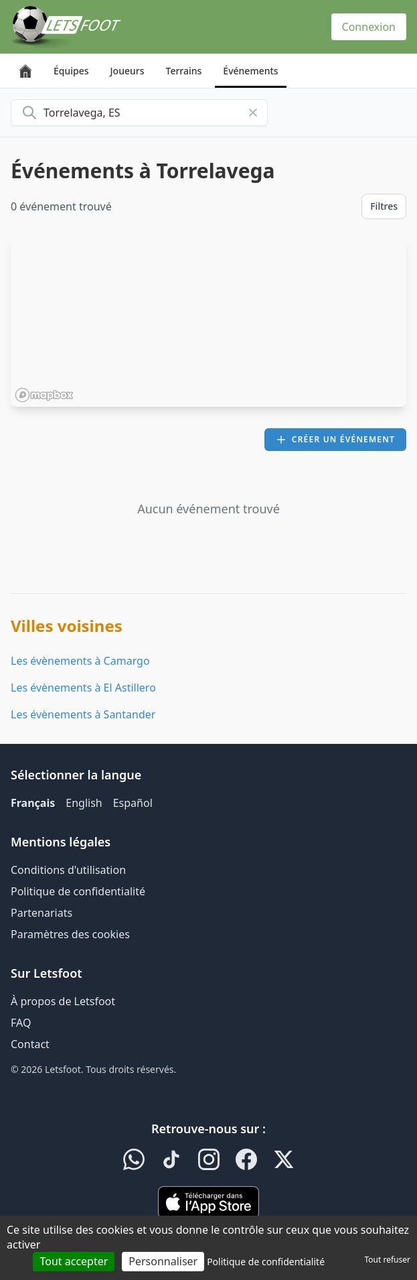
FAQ (21, 1022)
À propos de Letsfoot (63, 1001)
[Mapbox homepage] (44, 395)
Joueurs (127, 70)
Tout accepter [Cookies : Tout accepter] (73, 1261)
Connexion (369, 26)
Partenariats (41, 912)
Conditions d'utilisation (68, 869)
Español (133, 802)
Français (33, 802)
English (84, 802)
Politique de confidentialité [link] (266, 1261)
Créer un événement (335, 439)
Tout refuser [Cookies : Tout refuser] (387, 1259)
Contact (30, 1044)
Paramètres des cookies (70, 934)
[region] (208, 321)
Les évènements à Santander (83, 714)
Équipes (71, 70)
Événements (250, 70)
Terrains (184, 70)
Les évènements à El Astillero (83, 687)
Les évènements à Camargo (80, 660)
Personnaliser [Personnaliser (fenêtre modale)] (163, 1261)
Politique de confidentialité (78, 891)
